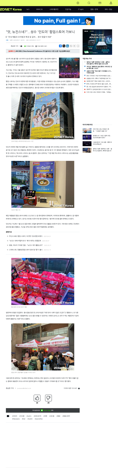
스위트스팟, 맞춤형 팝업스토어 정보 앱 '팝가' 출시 (25, 249)
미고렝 (22, 416)
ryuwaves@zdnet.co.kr (24, 388)
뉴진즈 (30, 419)
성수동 (52, 416)
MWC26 (39, 9)
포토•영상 (108, 9)
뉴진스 (29, 416)
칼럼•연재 (94, 9)
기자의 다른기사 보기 (41, 46)
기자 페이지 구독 (29, 46)
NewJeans (16, 419)
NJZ (24, 419)
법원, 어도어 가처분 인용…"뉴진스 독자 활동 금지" (26, 245)
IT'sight (80, 9)
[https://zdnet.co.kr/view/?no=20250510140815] (60, 46)
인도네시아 (38, 416)
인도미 (15, 416)
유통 (7, 40)
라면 (46, 416)
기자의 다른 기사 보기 (72, 388)
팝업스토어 (67, 416)
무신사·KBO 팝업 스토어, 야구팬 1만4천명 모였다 (25, 236)
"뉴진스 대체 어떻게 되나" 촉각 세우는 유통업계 (25, 240)
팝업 (59, 416)
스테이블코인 (54, 9)
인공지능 (68, 9)
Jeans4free (39, 419)
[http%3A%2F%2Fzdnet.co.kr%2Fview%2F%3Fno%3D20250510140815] (67, 46)
